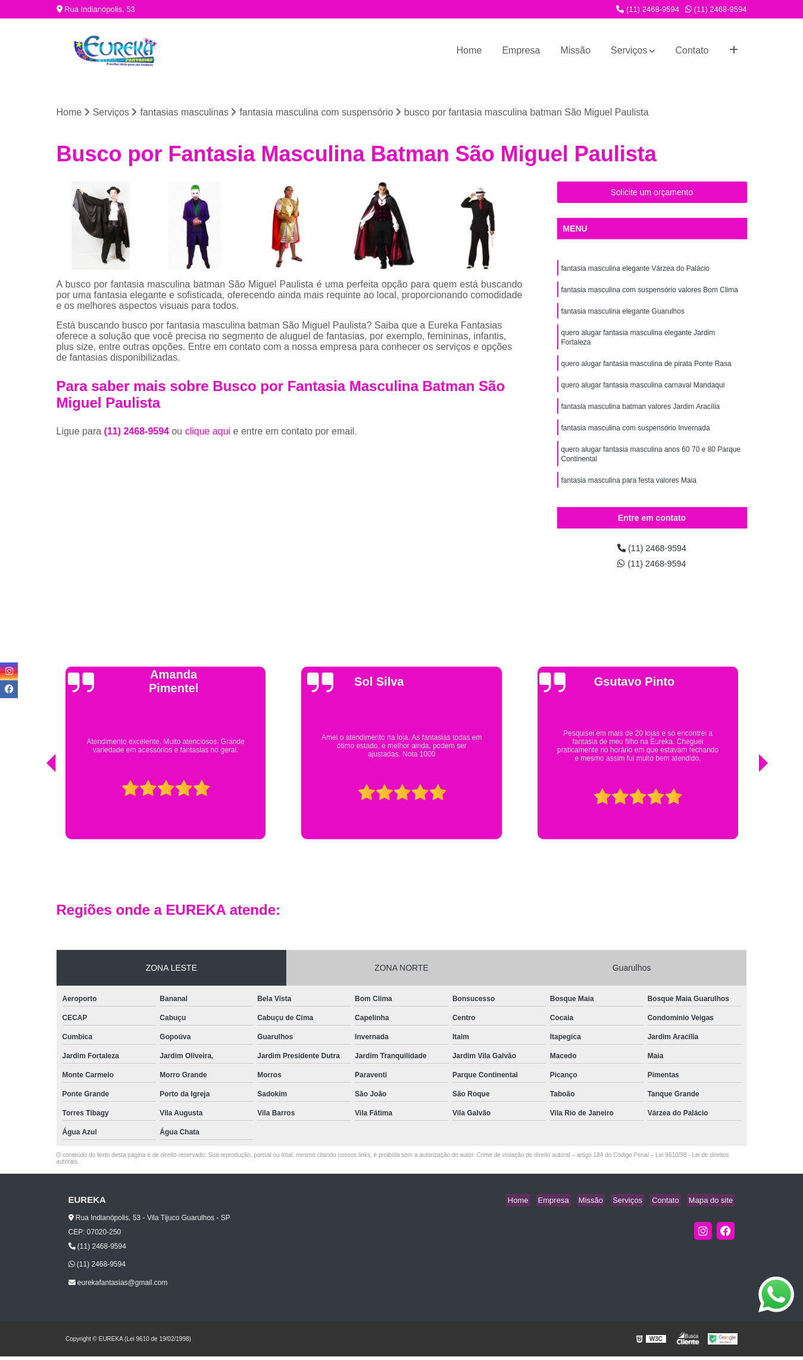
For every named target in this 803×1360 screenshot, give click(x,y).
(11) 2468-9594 (647, 9)
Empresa (521, 50)
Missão (575, 50)
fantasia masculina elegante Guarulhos (623, 315)
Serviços (629, 50)
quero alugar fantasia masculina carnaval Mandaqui (643, 394)
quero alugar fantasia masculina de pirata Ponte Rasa (646, 371)
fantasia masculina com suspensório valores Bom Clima (649, 293)
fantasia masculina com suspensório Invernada (635, 439)
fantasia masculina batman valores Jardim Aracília (640, 416)
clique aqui (208, 432)
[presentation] (34, 812)
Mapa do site (712, 1203)
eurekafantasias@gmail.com (118, 1285)
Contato (691, 50)
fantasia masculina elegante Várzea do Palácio (635, 270)
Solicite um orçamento (652, 193)
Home (469, 50)
